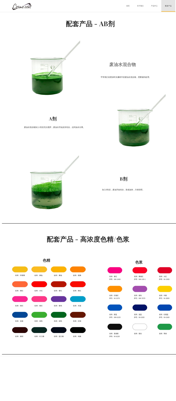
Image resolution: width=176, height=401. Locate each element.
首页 (128, 6)
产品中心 (154, 6)
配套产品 (168, 6)
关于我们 (140, 6)
